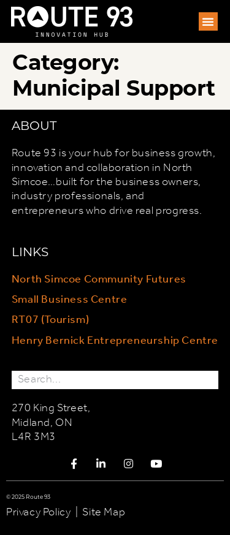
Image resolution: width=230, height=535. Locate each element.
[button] (208, 21)
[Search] (209, 380)
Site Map (103, 512)
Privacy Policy (38, 512)
